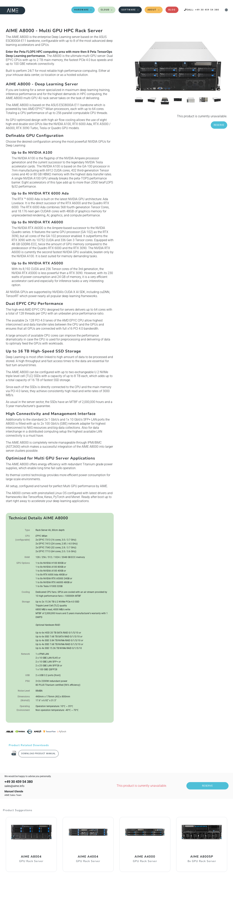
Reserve (219, 125)
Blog (172, 10)
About (152, 10)
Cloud (105, 10)
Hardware (81, 10)
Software (128, 10)
